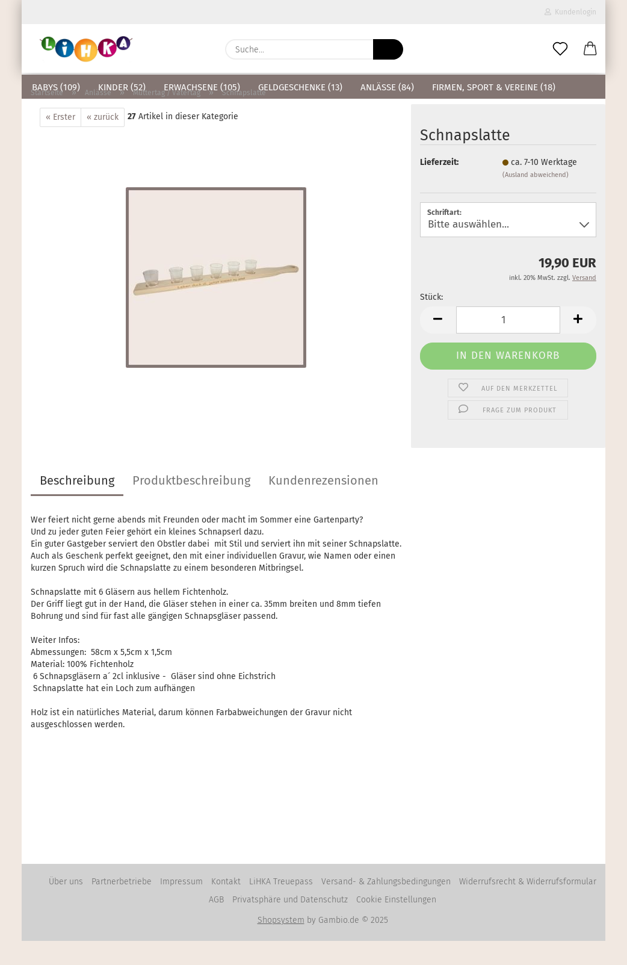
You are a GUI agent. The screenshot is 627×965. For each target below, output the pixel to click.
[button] (590, 49)
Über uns (66, 906)
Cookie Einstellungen (396, 924)
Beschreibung (77, 504)
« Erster (60, 141)
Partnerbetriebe (121, 906)
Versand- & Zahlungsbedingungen (386, 906)
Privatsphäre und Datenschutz (290, 924)
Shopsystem (281, 944)
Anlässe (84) (387, 87)
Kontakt (226, 906)
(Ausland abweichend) (535, 199)
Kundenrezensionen (323, 504)
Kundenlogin (570, 12)
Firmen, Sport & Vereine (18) (493, 87)
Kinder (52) (122, 87)
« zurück (103, 141)
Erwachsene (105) (202, 87)
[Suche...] (388, 49)
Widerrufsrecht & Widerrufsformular (527, 906)
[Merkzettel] (560, 49)
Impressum (181, 906)
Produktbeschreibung (191, 504)
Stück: (431, 321)
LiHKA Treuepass (281, 906)
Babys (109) (56, 87)
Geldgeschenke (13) (300, 87)
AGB (216, 924)
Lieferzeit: (439, 186)
